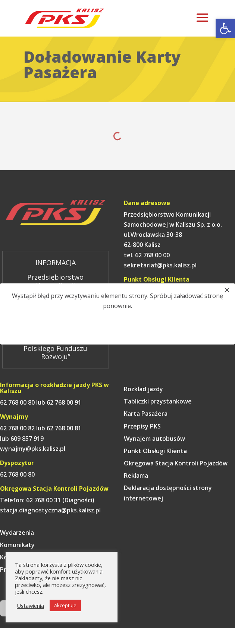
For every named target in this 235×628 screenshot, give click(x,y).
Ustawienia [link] (30, 605)
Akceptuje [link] (65, 605)
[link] (225, 28)
